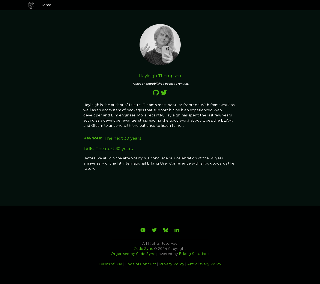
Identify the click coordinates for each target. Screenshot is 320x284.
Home (40, 5)
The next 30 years (123, 138)
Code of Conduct (140, 264)
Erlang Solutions (194, 254)
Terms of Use (110, 264)
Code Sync (145, 254)
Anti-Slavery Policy (204, 264)
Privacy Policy (171, 264)
